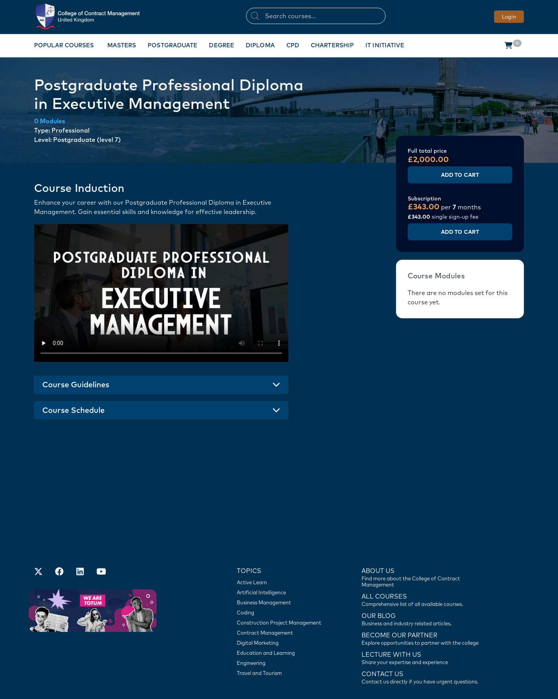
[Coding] (283, 566)
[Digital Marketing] (283, 597)
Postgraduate (172, 45)
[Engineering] (283, 617)
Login (509, 16)
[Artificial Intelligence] (283, 546)
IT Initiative (384, 45)
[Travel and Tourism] (283, 627)
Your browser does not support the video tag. (161, 293)
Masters (121, 45)
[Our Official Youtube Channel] (101, 526)
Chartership (332, 45)
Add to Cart (460, 174)
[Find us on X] (38, 526)
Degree (221, 45)
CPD (292, 45)
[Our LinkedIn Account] (80, 526)
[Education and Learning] (283, 607)
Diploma (260, 45)
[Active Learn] (283, 536)
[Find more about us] (424, 531)
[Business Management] (283, 556)
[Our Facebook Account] (59, 526)
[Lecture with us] (424, 611)
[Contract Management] (283, 586)
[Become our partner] (424, 592)
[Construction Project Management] (283, 576)
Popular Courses (64, 45)
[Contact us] (424, 572)
